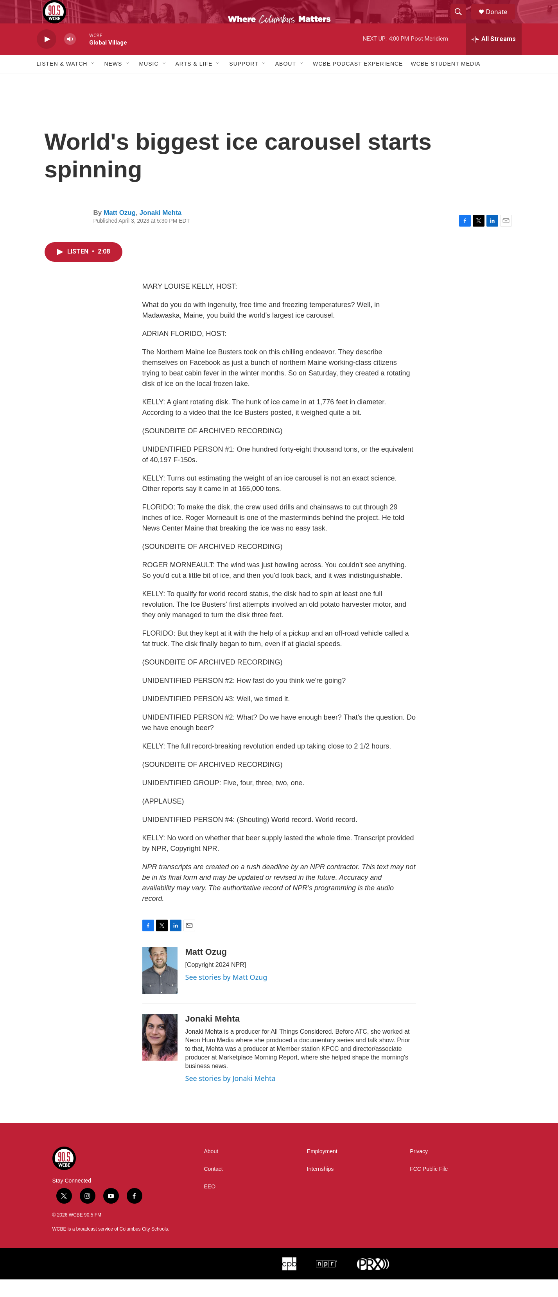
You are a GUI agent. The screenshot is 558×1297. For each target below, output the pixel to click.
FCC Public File (429, 1187)
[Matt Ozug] (160, 988)
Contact (213, 1187)
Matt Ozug (120, 230)
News (113, 81)
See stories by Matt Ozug (226, 994)
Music (148, 81)
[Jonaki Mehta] (160, 1054)
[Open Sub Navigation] (93, 81)
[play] (46, 56)
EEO (210, 1204)
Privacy (419, 1169)
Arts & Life (194, 81)
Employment (322, 1169)
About (285, 81)
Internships (320, 1187)
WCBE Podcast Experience (358, 81)
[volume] (70, 57)
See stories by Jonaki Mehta (230, 1095)
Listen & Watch (62, 81)
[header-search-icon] (462, 21)
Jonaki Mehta (161, 230)
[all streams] (494, 56)
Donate (502, 20)
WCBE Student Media (445, 81)
